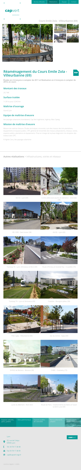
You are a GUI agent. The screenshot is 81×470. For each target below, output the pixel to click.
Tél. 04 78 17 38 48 (14, 447)
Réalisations (53, 2)
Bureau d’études (39, 2)
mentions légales (8, 464)
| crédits (16, 464)
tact (72, 437)
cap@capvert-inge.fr (14, 455)
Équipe (64, 2)
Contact (73, 2)
